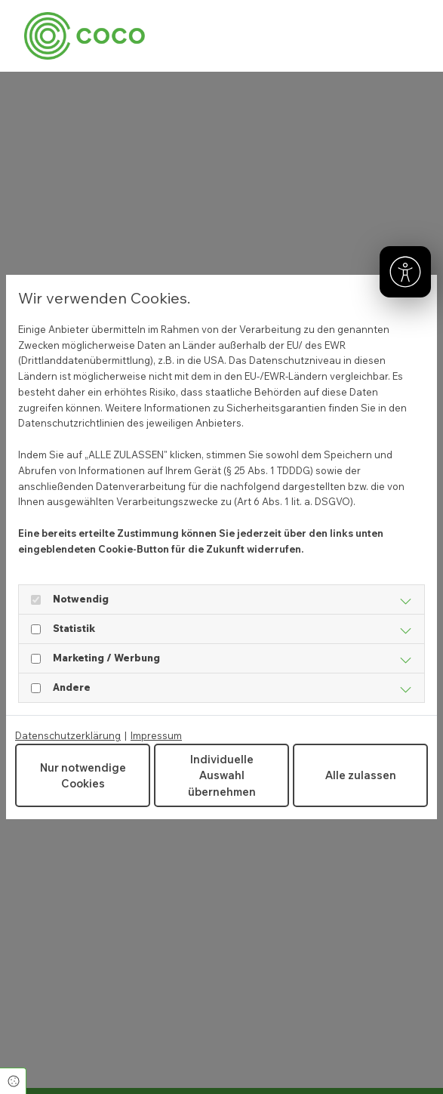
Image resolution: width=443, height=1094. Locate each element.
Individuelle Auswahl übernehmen (222, 775)
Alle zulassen (360, 775)
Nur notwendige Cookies (83, 775)
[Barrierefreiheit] (405, 271)
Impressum (156, 735)
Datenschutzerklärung (68, 735)
